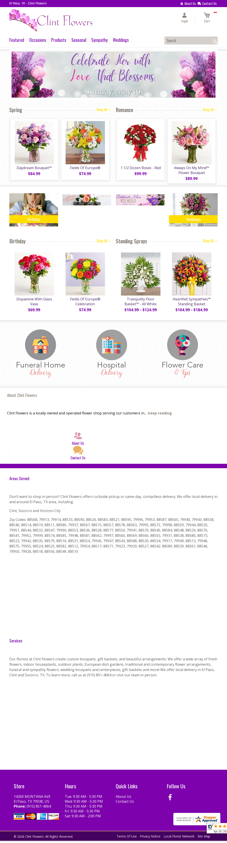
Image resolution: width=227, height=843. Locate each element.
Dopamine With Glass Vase (34, 304)
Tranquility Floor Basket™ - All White (140, 304)
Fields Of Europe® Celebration (85, 304)
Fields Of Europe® (85, 168)
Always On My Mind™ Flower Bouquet (191, 171)
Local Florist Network (179, 838)
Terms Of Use (127, 838)
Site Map (204, 838)
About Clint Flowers (22, 397)
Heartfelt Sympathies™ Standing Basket (191, 304)
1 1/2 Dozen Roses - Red (140, 168)
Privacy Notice (150, 838)
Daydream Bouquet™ (33, 168)
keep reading (160, 415)
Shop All (103, 109)
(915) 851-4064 (39, 808)
